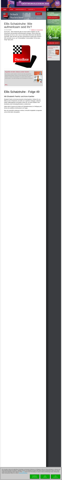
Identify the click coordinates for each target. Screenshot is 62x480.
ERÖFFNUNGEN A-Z (21, 9)
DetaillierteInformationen (34, 476)
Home (11, 9)
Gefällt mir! (33, 29)
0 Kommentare (39, 29)
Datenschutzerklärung (23, 473)
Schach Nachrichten (16, 16)
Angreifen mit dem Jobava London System (17, 72)
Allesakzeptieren (55, 476)
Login (54, 9)
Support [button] (31, 9)
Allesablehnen (45, 476)
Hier (23, 471)
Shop (4, 9)
